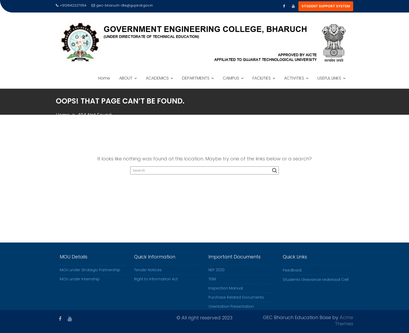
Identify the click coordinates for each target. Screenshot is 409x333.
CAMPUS (231, 78)
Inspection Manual (225, 291)
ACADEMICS (157, 78)
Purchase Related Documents (236, 300)
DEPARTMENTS (195, 78)
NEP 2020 (216, 273)
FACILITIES (261, 78)
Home (104, 78)
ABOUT (126, 78)
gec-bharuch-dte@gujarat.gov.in (122, 5)
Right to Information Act (156, 282)
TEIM (212, 282)
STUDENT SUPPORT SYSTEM (326, 6)
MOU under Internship (80, 282)
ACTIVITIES (294, 78)
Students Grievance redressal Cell (315, 282)
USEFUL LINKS (329, 78)
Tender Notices (148, 273)
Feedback (292, 273)
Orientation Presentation (231, 309)
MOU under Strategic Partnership (90, 273)
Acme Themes (344, 319)
